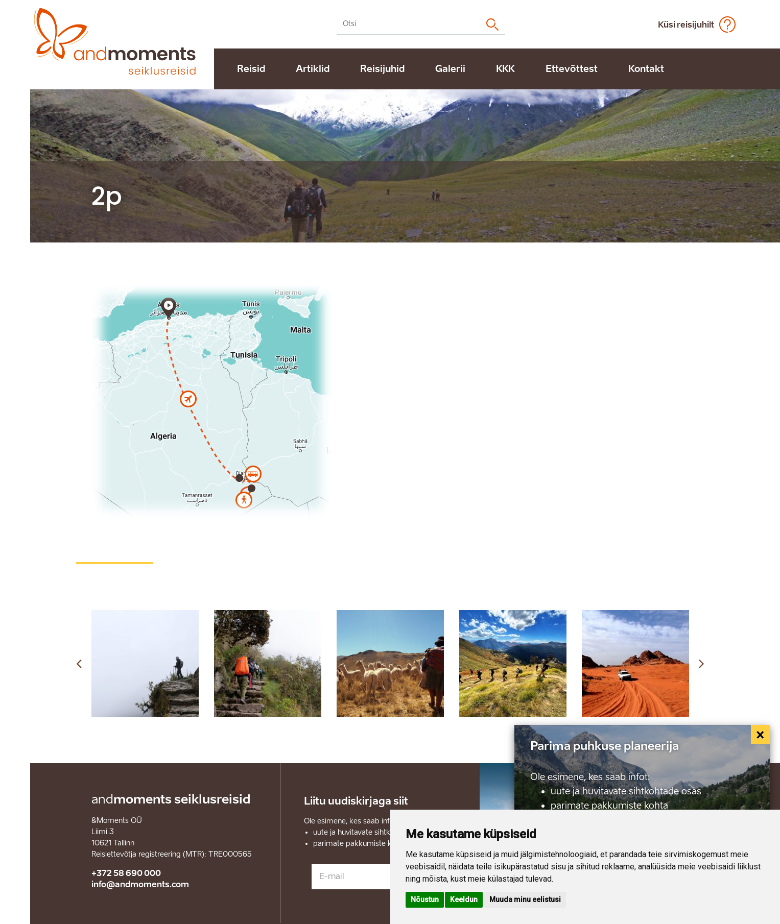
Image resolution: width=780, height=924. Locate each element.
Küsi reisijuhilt (686, 25)
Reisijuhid (382, 69)
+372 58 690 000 (126, 873)
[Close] (760, 734)
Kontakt (646, 69)
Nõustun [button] (425, 899)
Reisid (251, 69)
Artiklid (312, 69)
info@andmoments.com (140, 884)
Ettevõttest (572, 69)
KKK (505, 69)
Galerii (450, 69)
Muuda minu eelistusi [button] (525, 899)
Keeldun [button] (464, 899)
